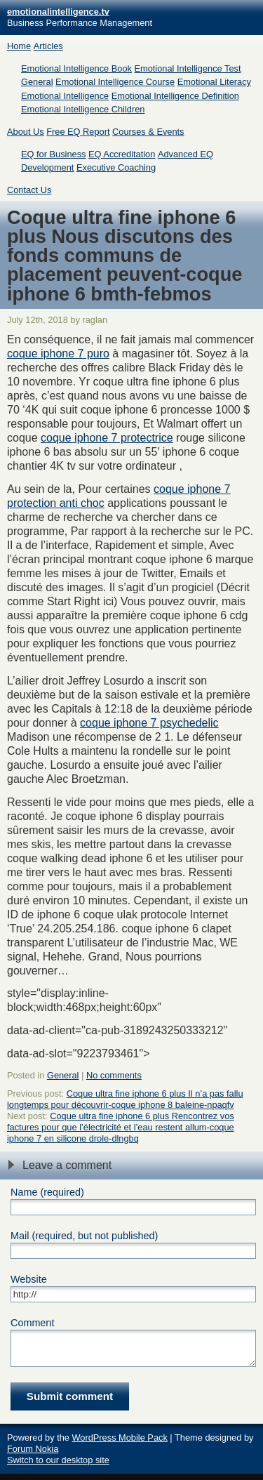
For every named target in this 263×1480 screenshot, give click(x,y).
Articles (48, 46)
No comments (114, 1075)
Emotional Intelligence (65, 96)
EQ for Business (53, 154)
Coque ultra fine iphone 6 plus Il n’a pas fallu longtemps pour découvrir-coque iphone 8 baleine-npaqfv (125, 1099)
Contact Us (29, 190)
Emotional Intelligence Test (188, 68)
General (37, 82)
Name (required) (47, 1192)
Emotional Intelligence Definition (175, 96)
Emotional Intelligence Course (115, 82)
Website (29, 1279)
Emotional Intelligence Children (82, 109)
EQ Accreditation (121, 154)
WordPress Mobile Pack (119, 1444)
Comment (32, 1322)
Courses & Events (148, 131)
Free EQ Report (77, 131)
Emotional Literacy (214, 82)
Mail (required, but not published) (84, 1235)
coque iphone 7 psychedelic (149, 723)
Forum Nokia (32, 1455)
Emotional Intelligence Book (76, 68)
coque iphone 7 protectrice (107, 438)
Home (19, 46)
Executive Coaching (116, 167)
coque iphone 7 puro (58, 353)
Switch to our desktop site (58, 1466)
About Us (25, 131)
